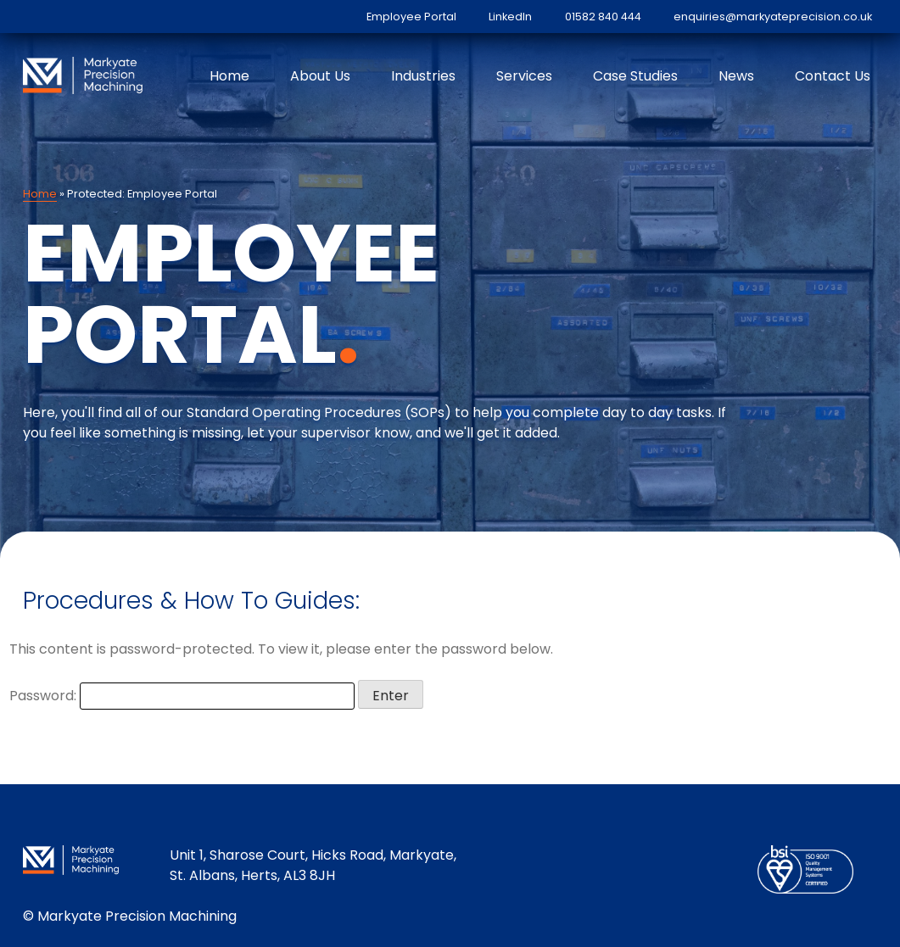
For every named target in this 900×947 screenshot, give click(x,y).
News (736, 76)
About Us (320, 76)
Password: (182, 695)
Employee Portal (411, 16)
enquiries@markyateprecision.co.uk (773, 16)
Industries (423, 76)
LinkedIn (510, 16)
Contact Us (832, 76)
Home (229, 76)
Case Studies (635, 76)
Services (524, 76)
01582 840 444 (603, 16)
